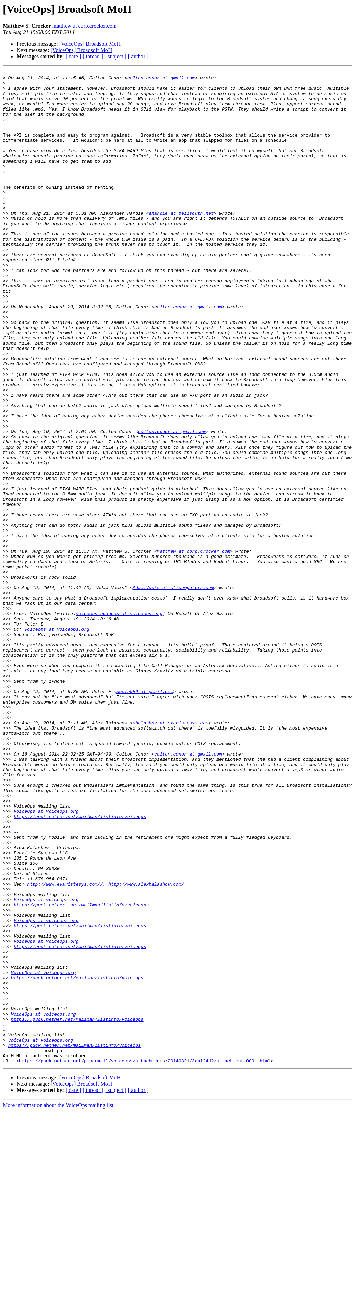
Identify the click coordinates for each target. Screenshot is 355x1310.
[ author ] (138, 56)
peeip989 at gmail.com (144, 816)
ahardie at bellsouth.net (181, 242)
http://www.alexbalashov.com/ (146, 1047)
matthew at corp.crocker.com (84, 26)
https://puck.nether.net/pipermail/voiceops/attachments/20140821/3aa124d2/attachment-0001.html (144, 1259)
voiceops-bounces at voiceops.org (119, 722)
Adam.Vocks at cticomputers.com (173, 691)
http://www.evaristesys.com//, (66, 1047)
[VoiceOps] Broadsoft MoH (90, 44)
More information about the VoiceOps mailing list (58, 1304)
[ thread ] (93, 56)
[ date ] (73, 56)
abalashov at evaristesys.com (170, 854)
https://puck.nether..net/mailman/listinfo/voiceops (81, 1072)
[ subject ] (115, 56)
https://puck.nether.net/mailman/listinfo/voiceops (80, 966)
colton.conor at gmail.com (161, 80)
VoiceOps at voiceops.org (46, 960)
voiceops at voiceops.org (56, 741)
